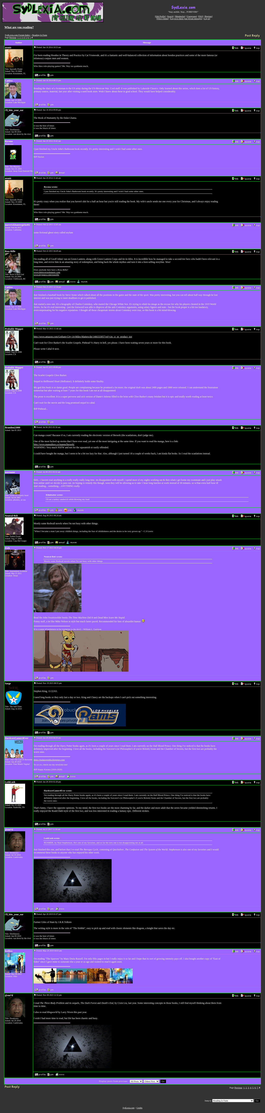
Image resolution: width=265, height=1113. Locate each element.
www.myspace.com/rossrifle (46, 274)
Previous (12, 37)
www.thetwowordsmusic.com (47, 272)
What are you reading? (19, 27)
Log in (206, 18)
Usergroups (191, 16)
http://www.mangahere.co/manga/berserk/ (54, 444)
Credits (139, 1108)
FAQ (201, 16)
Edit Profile (160, 16)
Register (208, 16)
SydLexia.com (128, 1108)
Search (170, 16)
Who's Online (162, 18)
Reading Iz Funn (39, 35)
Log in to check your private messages (186, 18)
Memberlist (180, 16)
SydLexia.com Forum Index (17, 35)
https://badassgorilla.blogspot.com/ (49, 759)
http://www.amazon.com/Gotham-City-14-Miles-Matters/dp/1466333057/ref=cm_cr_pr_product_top (83, 336)
